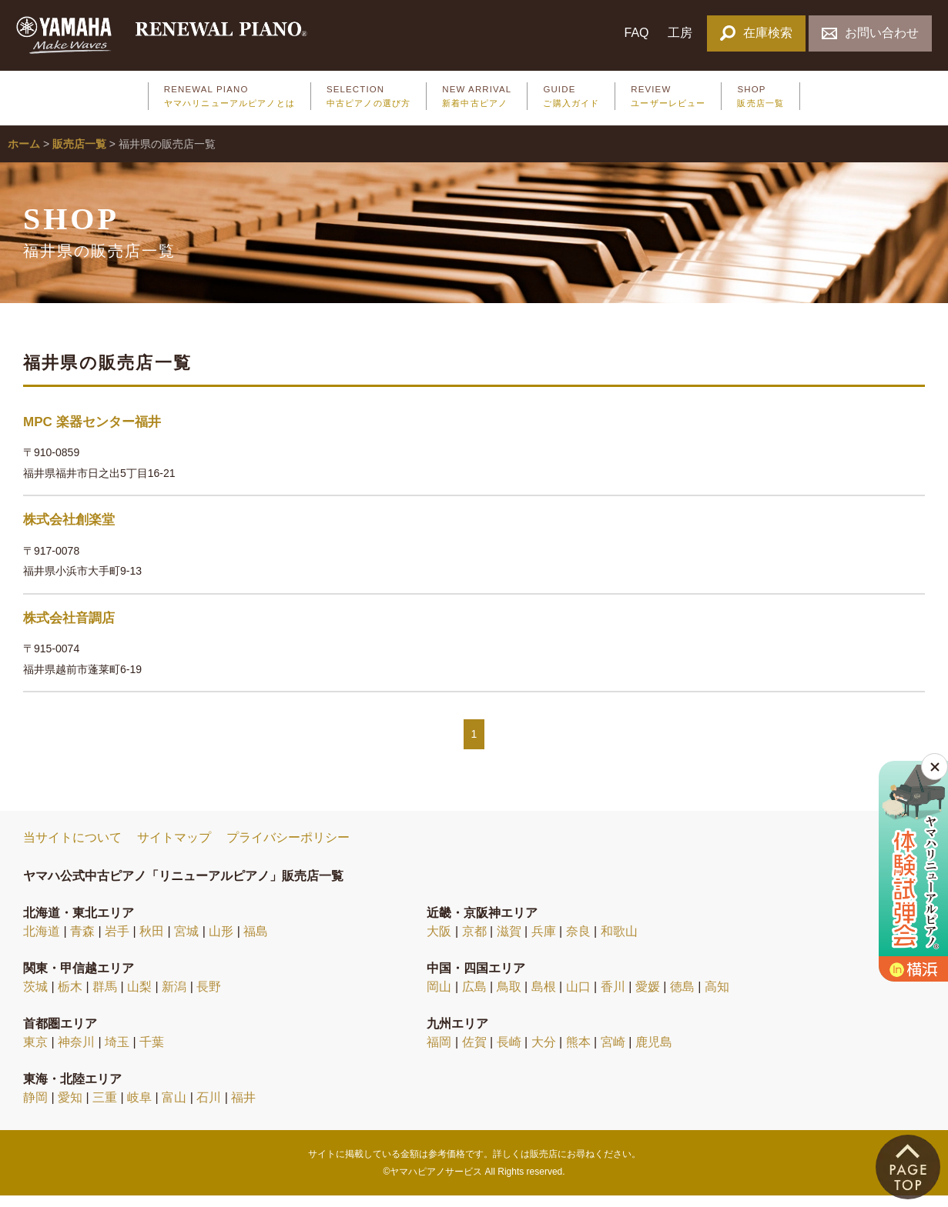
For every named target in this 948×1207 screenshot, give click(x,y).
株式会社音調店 (69, 629)
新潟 (174, 997)
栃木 (70, 997)
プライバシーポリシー (288, 848)
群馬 (104, 997)
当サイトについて (72, 848)
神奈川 (76, 1052)
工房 (680, 32)
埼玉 (117, 1052)
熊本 (578, 1052)
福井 (243, 1108)
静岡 (35, 1108)
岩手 (117, 942)
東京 (35, 1052)
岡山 (439, 997)
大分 (543, 1052)
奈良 (578, 942)
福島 (255, 942)
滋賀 (509, 942)
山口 (578, 997)
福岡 (439, 1052)
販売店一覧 (79, 155)
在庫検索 (756, 32)
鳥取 (509, 997)
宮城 (186, 942)
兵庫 (543, 942)
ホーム (24, 155)
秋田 (151, 942)
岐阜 (139, 1108)
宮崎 (613, 1052)
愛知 (70, 1108)
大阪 (439, 942)
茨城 (35, 997)
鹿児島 (653, 1052)
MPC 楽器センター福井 (92, 432)
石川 (208, 1108)
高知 (717, 997)
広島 (474, 997)
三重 (104, 1108)
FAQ (636, 32)
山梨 (139, 997)
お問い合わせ (870, 32)
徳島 (682, 997)
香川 (613, 997)
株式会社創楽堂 (69, 531)
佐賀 (474, 1052)
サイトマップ (174, 848)
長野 (208, 997)
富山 (174, 1108)
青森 (82, 942)
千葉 (151, 1052)
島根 (543, 997)
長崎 (509, 1052)
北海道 (41, 942)
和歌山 (619, 942)
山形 (221, 942)
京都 (474, 942)
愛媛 (647, 997)
